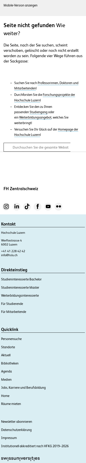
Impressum (9, 438)
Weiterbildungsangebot (35, 117)
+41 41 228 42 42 (13, 251)
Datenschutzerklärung (16, 430)
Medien (6, 379)
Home (5, 396)
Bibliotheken (9, 363)
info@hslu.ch (9, 255)
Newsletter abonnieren (16, 421)
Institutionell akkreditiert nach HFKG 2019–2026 (35, 446)
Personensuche (11, 339)
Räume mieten (11, 404)
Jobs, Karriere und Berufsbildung (23, 387)
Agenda (6, 371)
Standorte (8, 347)
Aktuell (5, 355)
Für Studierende (12, 304)
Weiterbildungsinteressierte (20, 295)
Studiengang (38, 112)
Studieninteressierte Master (20, 287)
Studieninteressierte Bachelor (21, 279)
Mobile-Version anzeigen (20, 5)
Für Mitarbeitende (13, 312)
